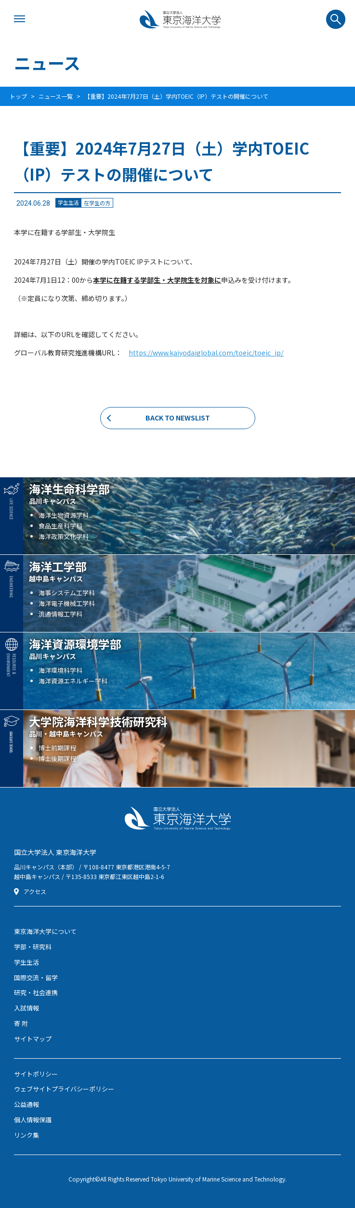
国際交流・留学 (36, 977)
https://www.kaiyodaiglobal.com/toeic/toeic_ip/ (206, 352)
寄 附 (21, 1023)
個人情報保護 (33, 1119)
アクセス (35, 891)
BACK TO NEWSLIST (177, 417)
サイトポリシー (36, 1073)
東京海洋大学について (45, 931)
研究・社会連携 (36, 992)
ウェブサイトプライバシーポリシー (64, 1088)
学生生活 (26, 962)
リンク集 (26, 1135)
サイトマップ (33, 1038)
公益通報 (26, 1104)
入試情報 (26, 1007)
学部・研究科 (33, 946)
